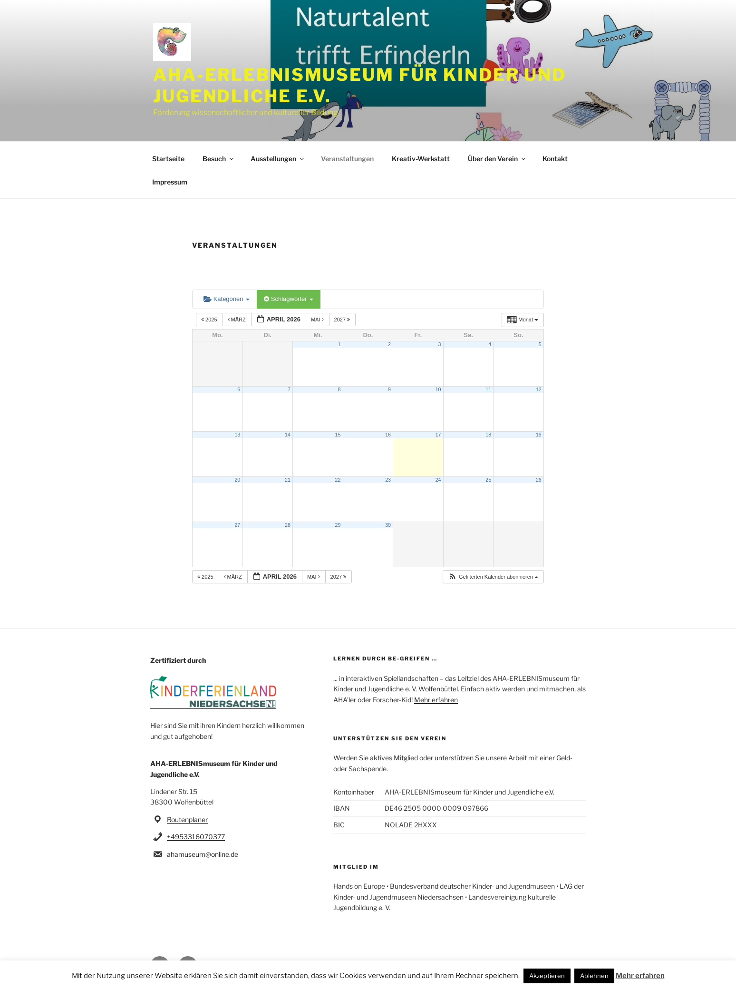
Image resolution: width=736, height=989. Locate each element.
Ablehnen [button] (594, 975)
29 (338, 525)
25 (488, 480)
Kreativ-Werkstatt (421, 159)
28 (288, 525)
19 (539, 434)
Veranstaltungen (347, 159)
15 (338, 434)
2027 (343, 319)
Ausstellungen (278, 159)
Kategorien (226, 298)
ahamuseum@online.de (202, 854)
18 (488, 434)
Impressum (169, 182)
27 (237, 525)
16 (388, 434)
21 (288, 480)
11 (488, 389)
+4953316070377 (196, 837)
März (237, 319)
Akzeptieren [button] (547, 975)
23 (388, 480)
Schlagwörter (288, 298)
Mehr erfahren (436, 700)
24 (438, 480)
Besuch (219, 159)
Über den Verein (497, 159)
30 (388, 525)
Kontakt (555, 159)
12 (539, 389)
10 (438, 389)
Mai (318, 319)
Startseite (168, 159)
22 (338, 480)
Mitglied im (356, 866)
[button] (493, 577)
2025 (210, 319)
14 (288, 434)
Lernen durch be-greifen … (385, 658)
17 (438, 434)
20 (237, 480)
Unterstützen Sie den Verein (389, 738)
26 (539, 480)
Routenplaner (187, 819)
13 (237, 434)
